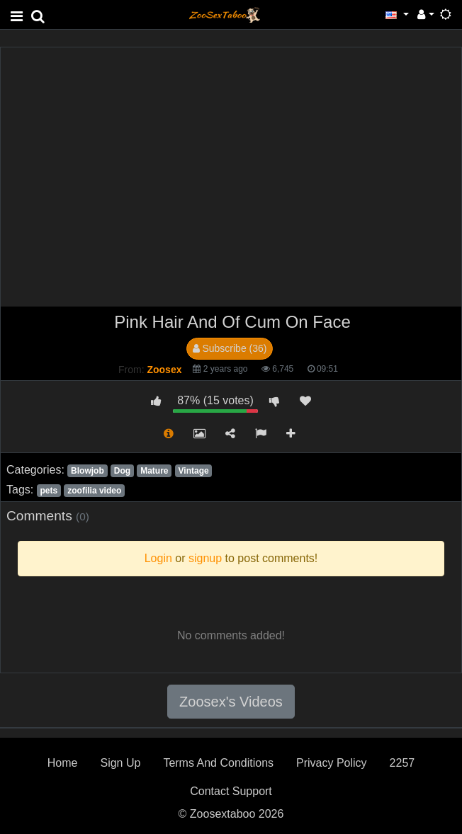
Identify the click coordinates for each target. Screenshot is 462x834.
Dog (122, 471)
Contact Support (231, 791)
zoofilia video (94, 491)
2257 (402, 763)
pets (48, 491)
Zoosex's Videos (231, 701)
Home (62, 763)
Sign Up (120, 763)
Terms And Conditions (218, 763)
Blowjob (87, 471)
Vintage (194, 471)
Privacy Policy (331, 763)
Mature (154, 471)
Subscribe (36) (230, 348)
